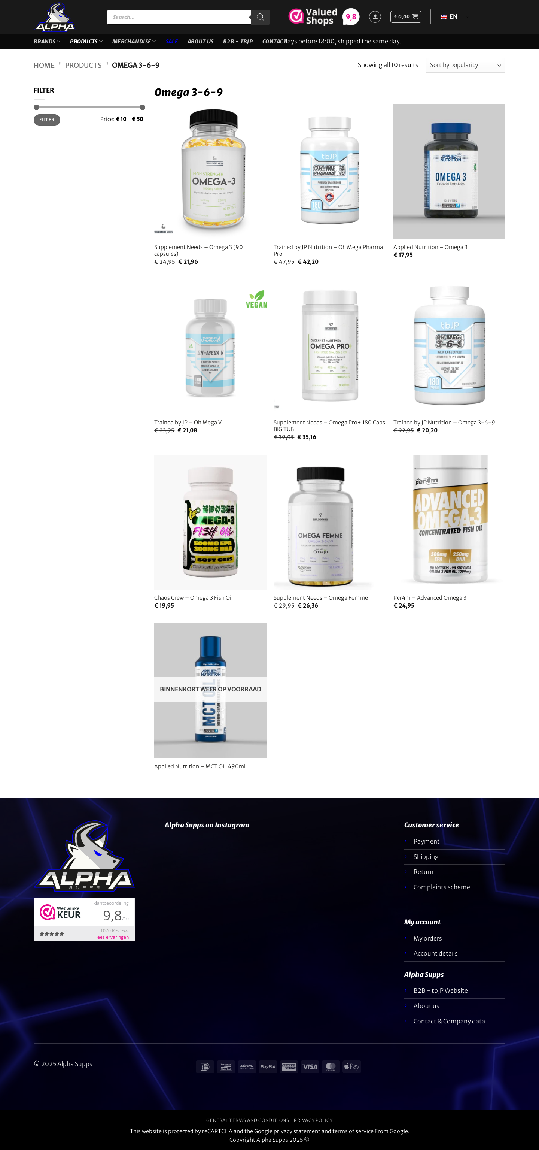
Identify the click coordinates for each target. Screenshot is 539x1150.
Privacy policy (313, 1120)
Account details (436, 953)
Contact (274, 41)
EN (449, 16)
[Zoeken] (260, 17)
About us (200, 41)
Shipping (426, 856)
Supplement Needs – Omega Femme (321, 597)
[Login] (375, 17)
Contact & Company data (449, 1021)
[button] (405, 17)
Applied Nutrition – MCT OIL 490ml (200, 766)
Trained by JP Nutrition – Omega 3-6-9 (444, 422)
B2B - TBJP (238, 41)
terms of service (353, 1131)
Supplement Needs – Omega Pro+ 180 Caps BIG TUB (329, 426)
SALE (172, 41)
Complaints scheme (442, 887)
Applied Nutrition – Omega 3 (430, 247)
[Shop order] (465, 65)
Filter (46, 119)
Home (44, 65)
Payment (427, 841)
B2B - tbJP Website (441, 990)
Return (423, 871)
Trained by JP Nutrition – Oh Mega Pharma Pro (328, 251)
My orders (428, 938)
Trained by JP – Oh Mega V (188, 422)
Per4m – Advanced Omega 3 (429, 597)
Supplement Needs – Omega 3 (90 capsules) (198, 251)
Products (86, 41)
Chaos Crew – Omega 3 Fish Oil (193, 597)
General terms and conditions (247, 1120)
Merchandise (134, 41)
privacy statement (297, 1131)
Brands (47, 41)
